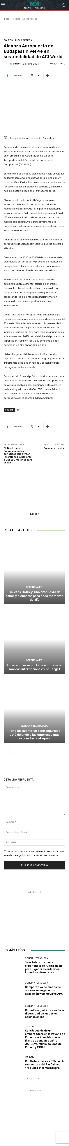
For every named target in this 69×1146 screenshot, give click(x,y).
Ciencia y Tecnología (34, 726)
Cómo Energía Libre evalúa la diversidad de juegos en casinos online (44, 1014)
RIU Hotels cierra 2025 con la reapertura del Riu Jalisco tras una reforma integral (44, 1064)
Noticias (16, 18)
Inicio (6, 18)
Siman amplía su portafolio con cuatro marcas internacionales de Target (34, 667)
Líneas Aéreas (29, 18)
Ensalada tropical (54, 448)
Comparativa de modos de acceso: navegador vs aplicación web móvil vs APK (44, 990)
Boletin (8, 40)
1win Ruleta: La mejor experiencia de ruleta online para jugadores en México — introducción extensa (44, 967)
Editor (17, 63)
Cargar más (34, 1078)
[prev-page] (6, 750)
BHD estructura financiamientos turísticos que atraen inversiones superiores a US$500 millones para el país (18, 455)
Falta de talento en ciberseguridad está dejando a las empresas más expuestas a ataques (34, 734)
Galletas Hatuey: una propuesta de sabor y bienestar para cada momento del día (34, 595)
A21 (18, 410)
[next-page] (12, 750)
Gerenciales (34, 587)
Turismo (29, 1057)
